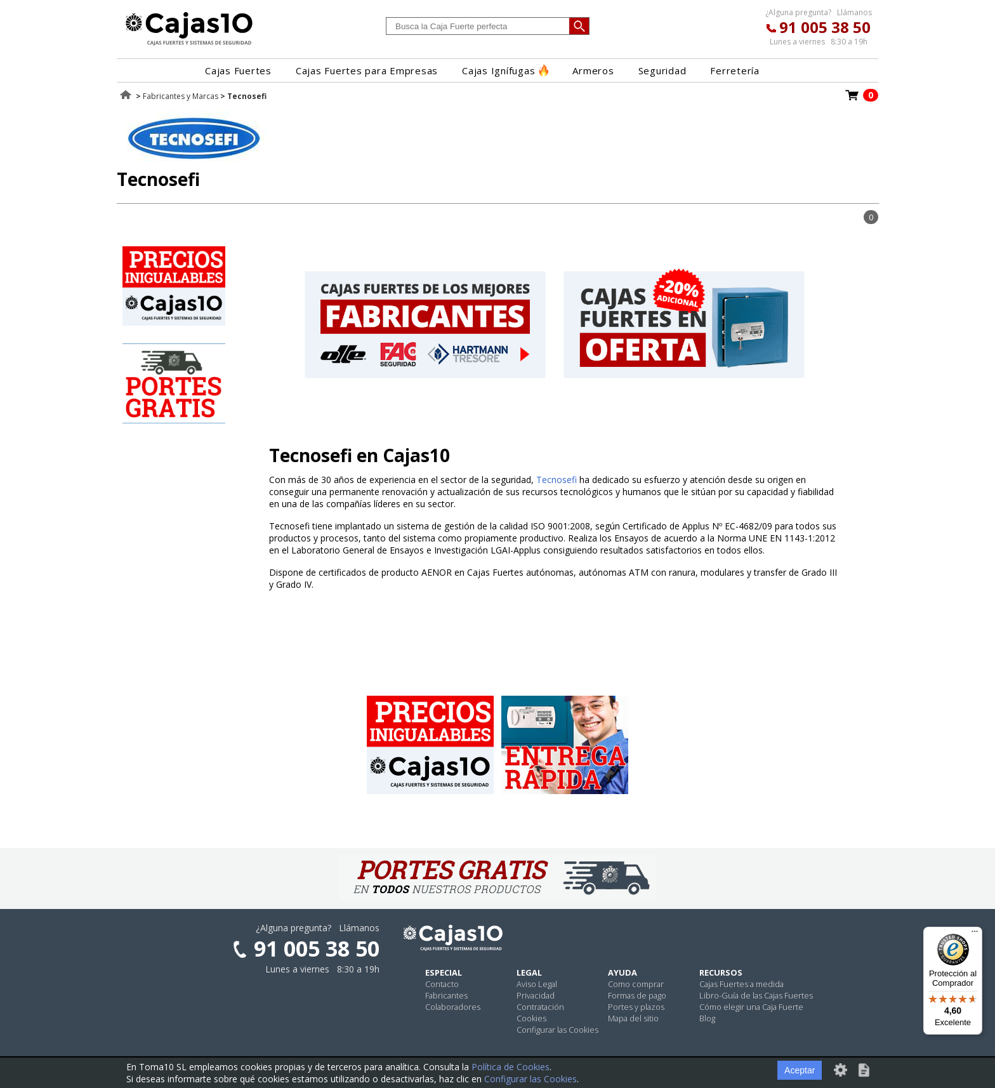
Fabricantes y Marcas (180, 96)
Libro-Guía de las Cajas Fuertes (756, 995)
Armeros (593, 70)
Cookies (531, 1018)
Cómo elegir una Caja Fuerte (751, 1006)
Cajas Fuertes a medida (741, 984)
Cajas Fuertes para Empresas (367, 70)
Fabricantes (446, 995)
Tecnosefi (556, 480)
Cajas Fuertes (238, 70)
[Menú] (974, 934)
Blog (707, 1018)
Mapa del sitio (633, 1018)
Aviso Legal (537, 984)
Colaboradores (452, 1006)
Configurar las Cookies (557, 1029)
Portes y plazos (636, 1006)
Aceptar (799, 1070)
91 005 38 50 (825, 27)
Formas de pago (637, 995)
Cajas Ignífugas (505, 70)
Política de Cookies (510, 1067)
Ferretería (735, 70)
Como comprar (636, 984)
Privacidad (536, 995)
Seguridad (662, 70)
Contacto (442, 984)
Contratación (540, 1006)
